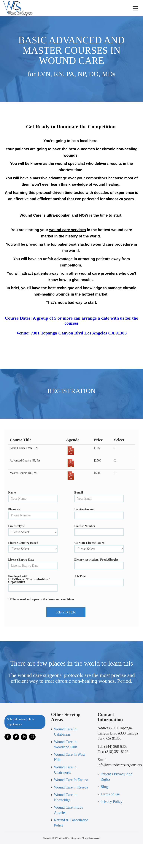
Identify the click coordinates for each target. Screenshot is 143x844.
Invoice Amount (84, 509)
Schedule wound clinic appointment (20, 722)
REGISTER (66, 612)
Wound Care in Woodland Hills (65, 744)
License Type (16, 526)
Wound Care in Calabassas (65, 731)
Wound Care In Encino (71, 780)
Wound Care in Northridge (65, 797)
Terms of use (110, 794)
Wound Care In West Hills (69, 757)
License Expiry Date (21, 559)
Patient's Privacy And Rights (116, 776)
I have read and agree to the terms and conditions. (43, 599)
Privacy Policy (111, 801)
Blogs (105, 787)
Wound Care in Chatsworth (65, 769)
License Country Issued (23, 542)
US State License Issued (89, 542)
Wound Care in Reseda (71, 787)
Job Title (79, 576)
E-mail (78, 492)
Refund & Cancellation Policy (71, 822)
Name (12, 492)
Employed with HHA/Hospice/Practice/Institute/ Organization (29, 579)
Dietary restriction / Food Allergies (96, 559)
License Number (84, 526)
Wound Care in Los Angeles (68, 810)
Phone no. (14, 509)
